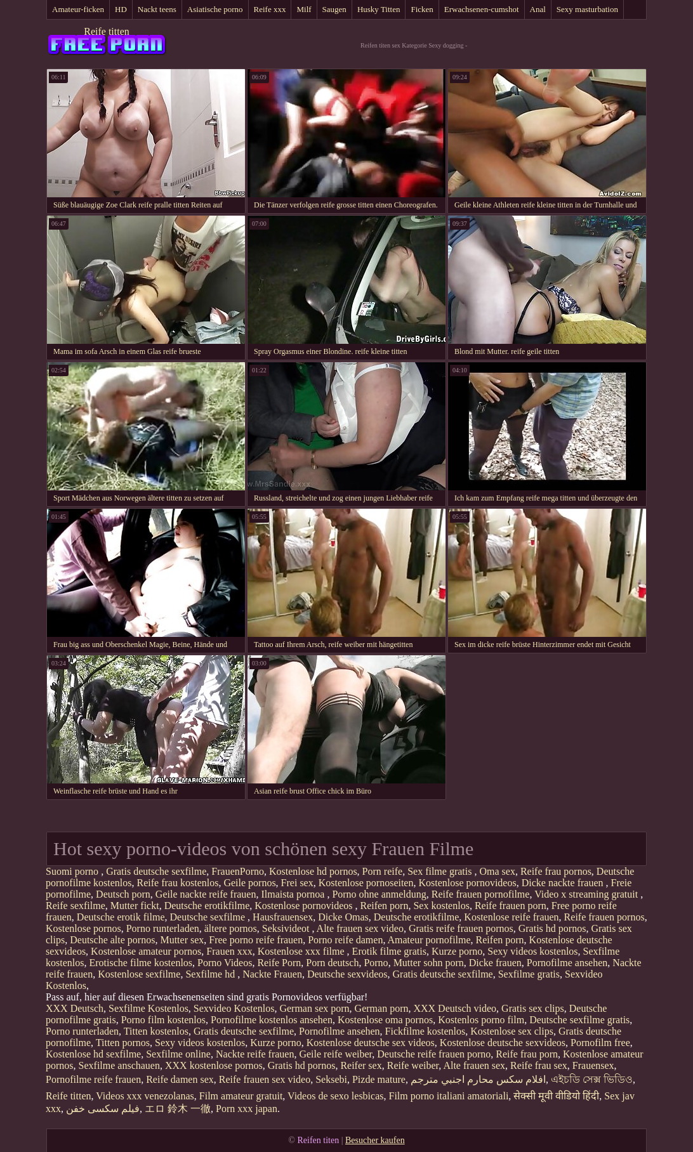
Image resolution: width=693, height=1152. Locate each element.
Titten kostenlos (156, 1031)
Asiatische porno (215, 9)
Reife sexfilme (75, 905)
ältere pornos (230, 928)
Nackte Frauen (272, 974)
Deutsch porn (123, 894)
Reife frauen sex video (264, 1079)
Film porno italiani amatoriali (449, 1095)
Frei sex (297, 882)
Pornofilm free (600, 1042)
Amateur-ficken (78, 9)
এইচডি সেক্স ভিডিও (592, 1079)
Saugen (334, 9)
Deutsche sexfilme (208, 917)
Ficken (422, 9)
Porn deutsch (332, 962)
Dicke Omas (343, 917)
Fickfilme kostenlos (425, 1031)
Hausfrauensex (283, 917)
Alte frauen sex (474, 1065)
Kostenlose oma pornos (385, 1019)
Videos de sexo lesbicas (335, 1095)
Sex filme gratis (440, 871)
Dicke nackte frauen (564, 882)
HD (121, 9)
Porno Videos (224, 962)
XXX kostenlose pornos (214, 1065)
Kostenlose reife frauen (511, 917)
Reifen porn (384, 905)
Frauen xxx (229, 951)
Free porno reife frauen (256, 939)
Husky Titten (378, 9)
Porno (376, 962)
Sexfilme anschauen (119, 1065)
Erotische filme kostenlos (140, 962)
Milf (303, 9)
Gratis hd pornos (552, 928)
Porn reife (382, 871)
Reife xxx (270, 9)
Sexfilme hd (211, 974)
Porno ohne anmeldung (379, 894)
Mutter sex (182, 939)
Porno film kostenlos (163, 1019)
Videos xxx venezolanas (145, 1095)
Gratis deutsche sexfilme (156, 871)
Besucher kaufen (375, 1140)
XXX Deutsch (74, 1008)
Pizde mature (379, 1079)
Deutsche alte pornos (112, 939)
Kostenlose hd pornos (313, 871)
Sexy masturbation (587, 9)
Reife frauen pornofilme (481, 894)
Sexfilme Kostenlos (148, 1008)
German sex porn (314, 1008)
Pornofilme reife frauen (93, 1079)
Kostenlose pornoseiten (366, 882)
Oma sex (497, 871)
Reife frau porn (527, 1054)
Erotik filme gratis (389, 951)
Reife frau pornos (555, 871)
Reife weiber (413, 1065)
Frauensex (593, 1065)
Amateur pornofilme (429, 939)
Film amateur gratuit (241, 1095)
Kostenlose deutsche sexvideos (502, 1042)
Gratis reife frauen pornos (461, 928)
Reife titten (106, 31)
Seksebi (331, 1079)
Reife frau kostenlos (178, 882)
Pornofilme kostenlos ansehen (272, 1019)
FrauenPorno (237, 871)
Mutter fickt (134, 905)
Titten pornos (123, 1042)
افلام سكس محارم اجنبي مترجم (478, 1079)
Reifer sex (360, 1065)
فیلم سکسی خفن (103, 1108)
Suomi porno (73, 871)
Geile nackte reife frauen (205, 894)
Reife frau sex (538, 1065)
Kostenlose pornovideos (467, 882)
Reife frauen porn (510, 905)
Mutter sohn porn (428, 962)
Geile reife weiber (335, 1054)
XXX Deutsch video (454, 1008)
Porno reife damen (345, 939)
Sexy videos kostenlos (532, 951)
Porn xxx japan (246, 1108)
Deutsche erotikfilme (207, 905)
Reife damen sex (180, 1079)
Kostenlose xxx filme (302, 951)
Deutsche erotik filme (121, 917)
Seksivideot (287, 928)
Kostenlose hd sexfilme (93, 1054)
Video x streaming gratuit (587, 894)
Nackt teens (157, 9)
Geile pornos (249, 882)
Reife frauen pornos (604, 917)
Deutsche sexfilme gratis (579, 1019)
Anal (538, 9)
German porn (382, 1008)
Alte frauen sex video (360, 928)
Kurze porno (457, 951)
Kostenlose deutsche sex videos (371, 1042)
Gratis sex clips (532, 1008)
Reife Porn (279, 962)
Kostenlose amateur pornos (146, 951)
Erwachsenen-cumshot (481, 9)
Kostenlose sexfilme (139, 974)
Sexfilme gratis (529, 974)
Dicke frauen (495, 962)
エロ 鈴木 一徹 (178, 1108)
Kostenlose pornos (83, 928)
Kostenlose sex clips (511, 1031)
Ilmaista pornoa (294, 894)
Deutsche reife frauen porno (434, 1054)
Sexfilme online (178, 1054)
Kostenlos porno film (481, 1019)
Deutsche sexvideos (347, 974)
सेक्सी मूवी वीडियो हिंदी (556, 1095)
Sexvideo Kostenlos (234, 1008)
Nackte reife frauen (255, 1054)
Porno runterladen (162, 928)
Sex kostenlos (441, 905)
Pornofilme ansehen (567, 962)
